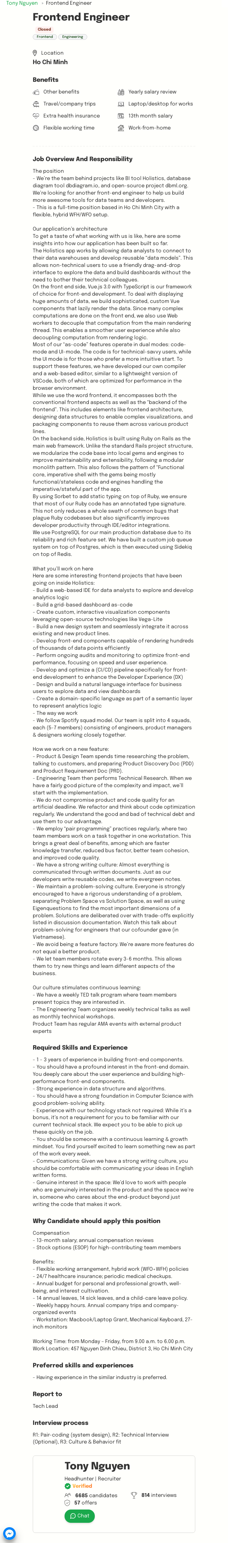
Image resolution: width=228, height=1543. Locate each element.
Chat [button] (79, 1516)
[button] (9, 1533)
